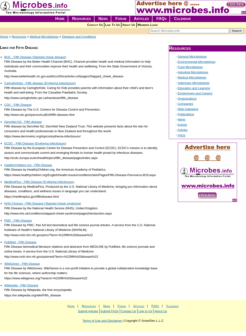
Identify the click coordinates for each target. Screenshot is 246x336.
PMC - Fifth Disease (18, 220)
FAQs (162, 18)
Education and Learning (194, 88)
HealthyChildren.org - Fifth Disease (28, 165)
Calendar (182, 18)
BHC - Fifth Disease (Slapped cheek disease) (35, 57)
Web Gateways (188, 109)
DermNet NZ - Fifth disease (23, 122)
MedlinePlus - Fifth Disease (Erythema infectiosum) (39, 182)
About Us (128, 25)
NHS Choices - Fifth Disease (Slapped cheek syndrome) (42, 203)
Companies (185, 104)
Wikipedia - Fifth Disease (21, 285)
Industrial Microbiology (193, 72)
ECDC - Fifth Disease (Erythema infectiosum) (35, 143)
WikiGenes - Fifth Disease (22, 264)
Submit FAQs (109, 311)
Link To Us (112, 25)
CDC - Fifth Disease (18, 105)
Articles (141, 18)
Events (182, 124)
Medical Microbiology (44, 36)
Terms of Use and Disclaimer (102, 320)
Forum (120, 18)
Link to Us (145, 311)
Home (60, 18)
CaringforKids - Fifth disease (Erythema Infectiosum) (40, 83)
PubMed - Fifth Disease (20, 242)
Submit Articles (88, 311)
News (103, 18)
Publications (186, 114)
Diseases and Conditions (79, 36)
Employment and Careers (195, 93)
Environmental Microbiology (196, 62)
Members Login (148, 25)
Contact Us (95, 25)
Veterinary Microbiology (194, 83)
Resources (81, 18)
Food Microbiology (190, 67)
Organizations (187, 98)
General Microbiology (192, 56)
